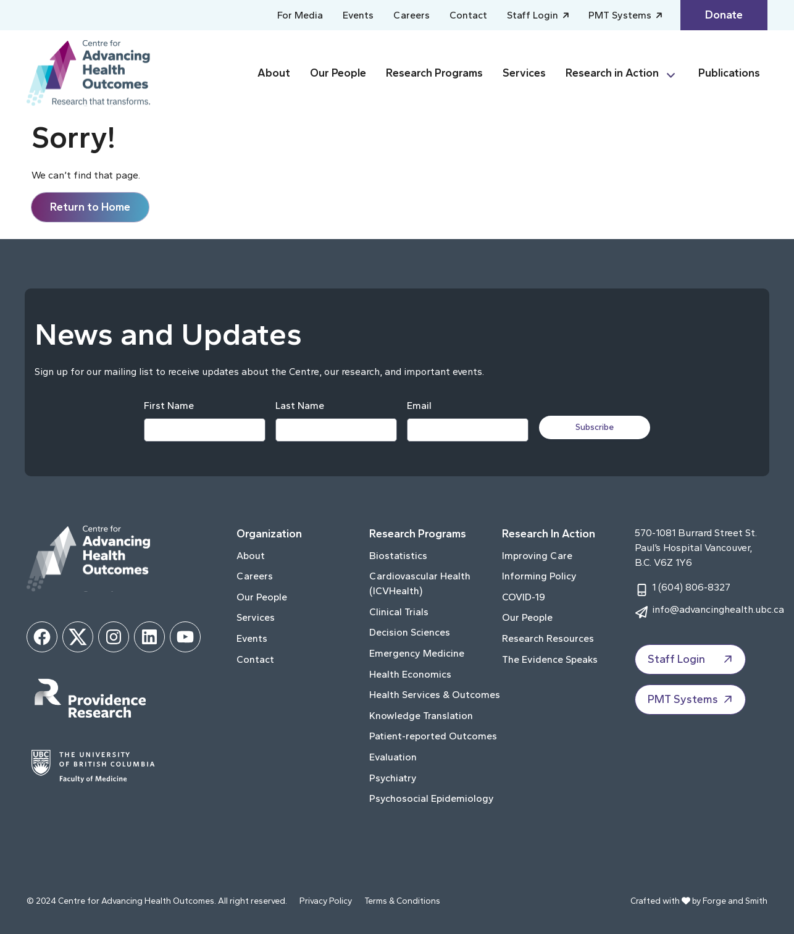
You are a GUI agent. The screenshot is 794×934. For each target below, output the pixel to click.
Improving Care (537, 556)
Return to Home (90, 207)
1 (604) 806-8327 (691, 587)
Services (524, 73)
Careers (411, 15)
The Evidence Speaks (550, 659)
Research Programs (434, 73)
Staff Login (534, 15)
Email (418, 405)
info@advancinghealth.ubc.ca (718, 609)
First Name (168, 405)
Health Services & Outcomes (434, 694)
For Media (300, 15)
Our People (338, 73)
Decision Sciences (409, 632)
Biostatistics (398, 556)
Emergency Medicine (416, 653)
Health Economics (410, 674)
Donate (724, 15)
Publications (729, 73)
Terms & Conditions (402, 901)
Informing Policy (539, 576)
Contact (468, 15)
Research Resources (548, 638)
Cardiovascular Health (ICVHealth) (419, 583)
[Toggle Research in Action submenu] (676, 73)
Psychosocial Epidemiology (431, 798)
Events (358, 15)
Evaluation (393, 757)
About (273, 73)
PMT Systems (621, 15)
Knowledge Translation (421, 716)
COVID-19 (523, 597)
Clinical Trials (398, 612)
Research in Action (612, 73)
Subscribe (596, 427)
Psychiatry (393, 778)
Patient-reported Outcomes (433, 736)
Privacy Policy (325, 901)
